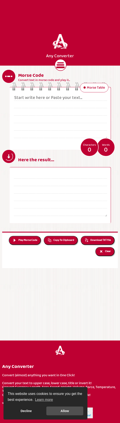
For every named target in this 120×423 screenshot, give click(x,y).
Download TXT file (97, 240)
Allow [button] (65, 411)
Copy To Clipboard (60, 240)
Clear (105, 251)
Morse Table (94, 88)
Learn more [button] (44, 399)
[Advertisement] (60, 17)
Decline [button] (26, 411)
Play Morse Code (24, 240)
